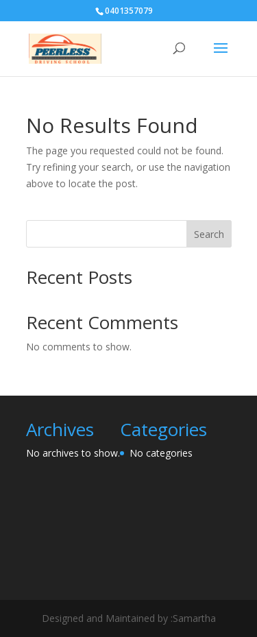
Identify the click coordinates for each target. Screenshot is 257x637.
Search (209, 234)
